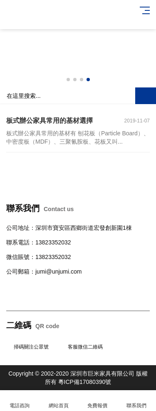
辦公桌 (15, 286)
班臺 (140, 286)
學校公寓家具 (99, 286)
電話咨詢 (19, 401)
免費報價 (97, 401)
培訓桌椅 (47, 297)
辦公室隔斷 (20, 297)
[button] (68, 79)
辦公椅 (32, 286)
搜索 (145, 95)
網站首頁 (58, 401)
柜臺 (76, 286)
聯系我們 (136, 401)
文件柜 (125, 286)
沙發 (64, 286)
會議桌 (50, 286)
